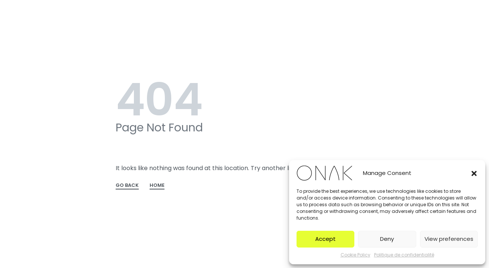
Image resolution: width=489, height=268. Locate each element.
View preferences (448, 239)
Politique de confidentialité (404, 255)
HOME (157, 186)
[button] (474, 173)
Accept (325, 239)
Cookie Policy (355, 255)
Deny (387, 239)
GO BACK (127, 186)
